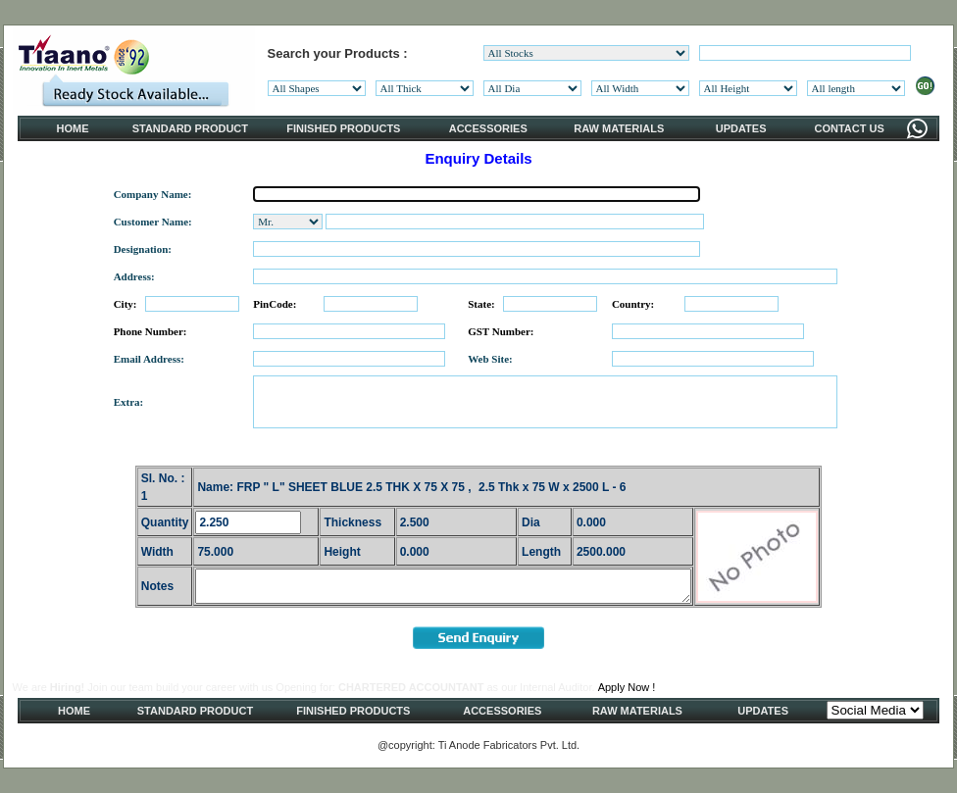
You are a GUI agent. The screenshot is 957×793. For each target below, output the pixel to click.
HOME (73, 128)
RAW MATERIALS (619, 128)
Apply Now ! (627, 687)
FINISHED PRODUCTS (343, 128)
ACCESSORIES (488, 128)
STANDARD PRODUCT (190, 128)
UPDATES (741, 128)
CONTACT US (848, 128)
